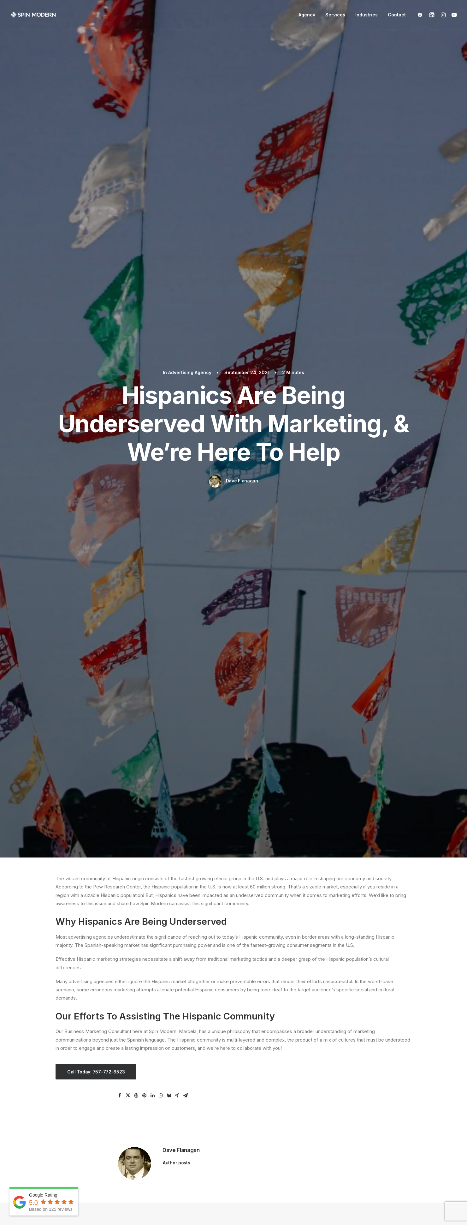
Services (335, 14)
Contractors (160, 1118)
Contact (397, 14)
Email (61, 1135)
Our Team (249, 1094)
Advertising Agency (189, 36)
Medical (156, 1102)
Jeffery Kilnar (153, 988)
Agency (307, 14)
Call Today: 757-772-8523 (96, 400)
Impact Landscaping (92, 988)
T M (209, 988)
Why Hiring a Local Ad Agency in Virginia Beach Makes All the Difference (107, 689)
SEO (60, 1110)
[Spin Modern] (33, 14)
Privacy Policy (276, 1209)
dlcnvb (334, 988)
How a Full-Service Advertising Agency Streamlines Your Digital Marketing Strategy (229, 689)
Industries (366, 14)
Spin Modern (80, 875)
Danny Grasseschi (396, 988)
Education (158, 1110)
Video (62, 1127)
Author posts (176, 490)
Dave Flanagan (242, 144)
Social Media (69, 1118)
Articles (247, 1102)
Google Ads (68, 1102)
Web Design (69, 1094)
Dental (154, 1094)
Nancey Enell (274, 988)
